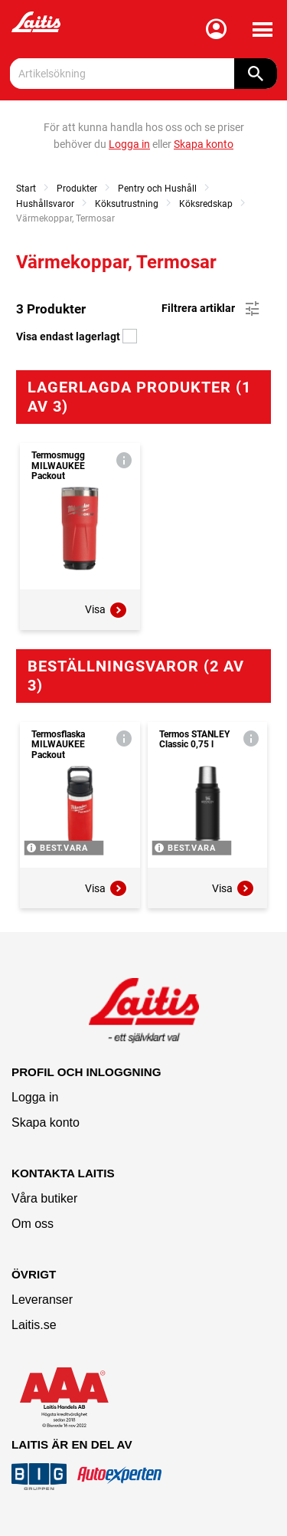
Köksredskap (206, 204)
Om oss (32, 1223)
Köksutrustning (126, 204)
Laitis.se (34, 1324)
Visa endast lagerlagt (76, 336)
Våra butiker (44, 1198)
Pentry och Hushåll (157, 188)
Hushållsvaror (45, 204)
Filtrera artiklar (211, 309)
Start (26, 188)
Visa (106, 610)
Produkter (77, 188)
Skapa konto (45, 1122)
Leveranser (42, 1299)
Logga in (34, 1097)
